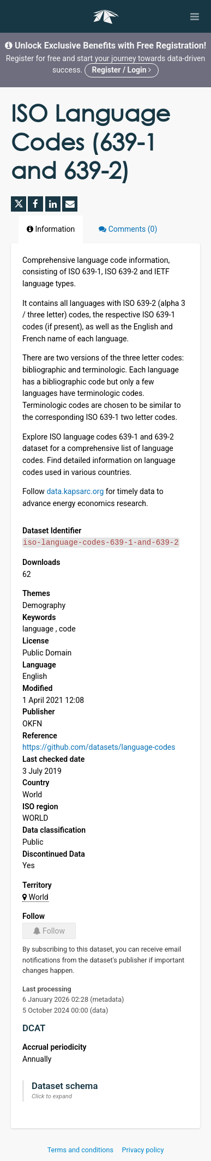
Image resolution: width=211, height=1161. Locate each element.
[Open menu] (194, 16)
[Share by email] (69, 204)
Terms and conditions (81, 1150)
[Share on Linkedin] (53, 204)
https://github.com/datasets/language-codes (98, 747)
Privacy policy (143, 1150)
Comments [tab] (128, 229)
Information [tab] (51, 229)
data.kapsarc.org (75, 491)
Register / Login (122, 69)
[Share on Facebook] (35, 204)
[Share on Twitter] (18, 204)
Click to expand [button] (52, 1096)
